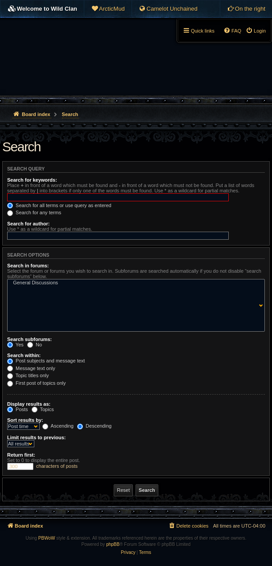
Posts (17, 409)
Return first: (21, 455)
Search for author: (28, 223)
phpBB (113, 544)
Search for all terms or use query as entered (59, 205)
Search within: (24, 355)
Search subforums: (29, 339)
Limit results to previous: (36, 437)
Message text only (31, 368)
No (34, 344)
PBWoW (46, 538)
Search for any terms (34, 212)
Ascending (58, 426)
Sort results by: (25, 420)
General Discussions (134, 283)
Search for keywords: (32, 180)
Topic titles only (28, 375)
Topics (43, 409)
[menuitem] (108, 9)
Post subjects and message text (46, 360)
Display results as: (28, 404)
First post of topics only (36, 383)
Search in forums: (28, 265)
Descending (94, 426)
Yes (15, 344)
